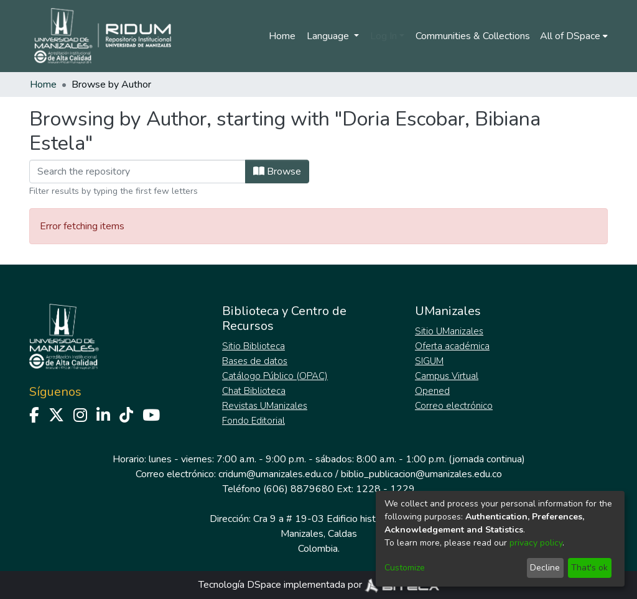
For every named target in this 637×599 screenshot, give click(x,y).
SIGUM (429, 361)
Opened (432, 391)
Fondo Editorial (253, 420)
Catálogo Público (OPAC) (275, 376)
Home (282, 36)
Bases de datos (254, 361)
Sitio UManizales (449, 331)
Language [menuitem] (329, 36)
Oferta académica (452, 346)
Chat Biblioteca (254, 391)
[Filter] (137, 171)
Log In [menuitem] (383, 36)
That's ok (589, 568)
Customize (404, 568)
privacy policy (535, 543)
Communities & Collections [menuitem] (473, 36)
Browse (277, 171)
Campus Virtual (446, 376)
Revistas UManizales (264, 406)
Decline (545, 568)
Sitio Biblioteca (253, 346)
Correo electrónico (454, 406)
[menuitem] (574, 36)
